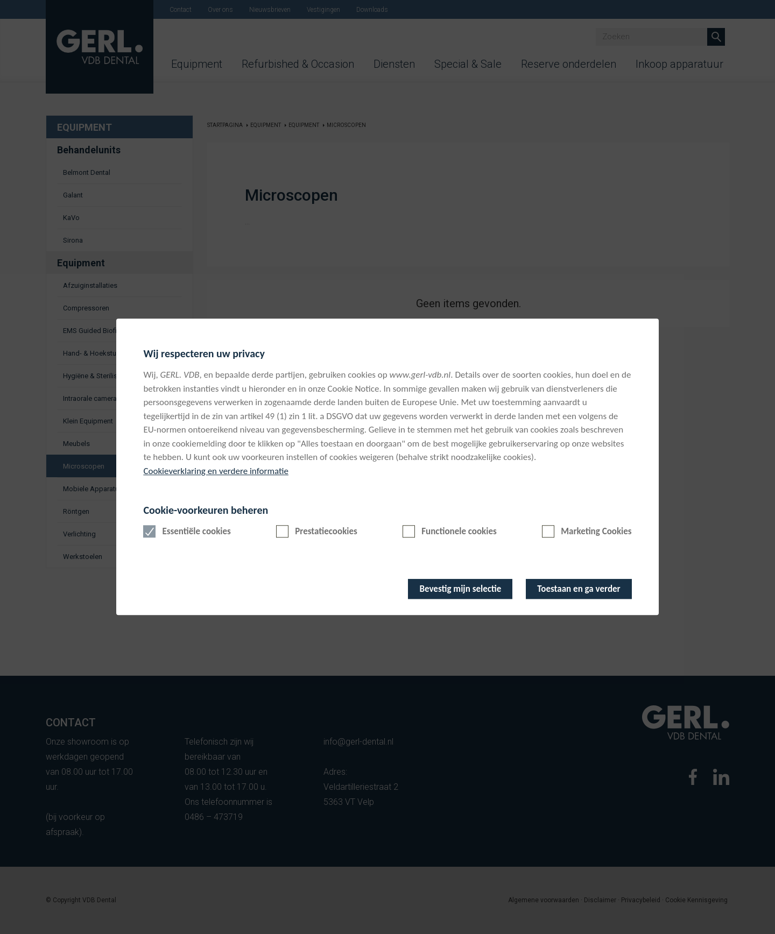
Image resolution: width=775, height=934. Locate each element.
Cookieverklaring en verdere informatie (215, 471)
